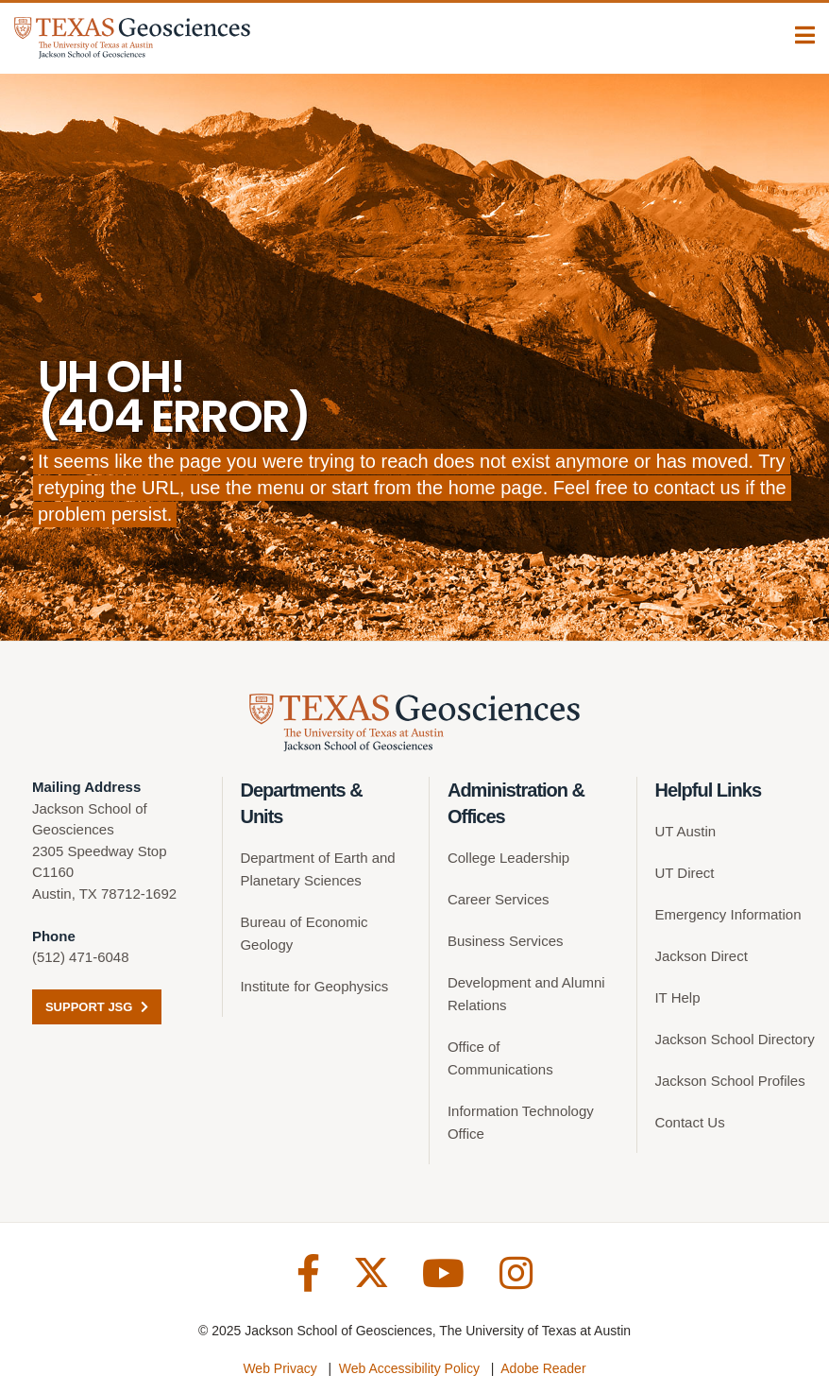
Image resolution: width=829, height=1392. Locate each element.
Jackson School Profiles (729, 1081)
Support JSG (96, 1007)
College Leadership (508, 858)
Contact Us (689, 1122)
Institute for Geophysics (314, 986)
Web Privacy (279, 1368)
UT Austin (685, 831)
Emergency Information (727, 914)
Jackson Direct (700, 956)
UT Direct (684, 873)
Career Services (499, 899)
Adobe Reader (542, 1368)
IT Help (677, 997)
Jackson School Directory (734, 1039)
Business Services (506, 941)
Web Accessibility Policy (409, 1368)
